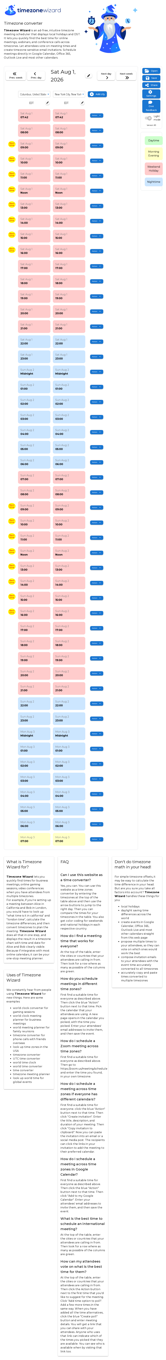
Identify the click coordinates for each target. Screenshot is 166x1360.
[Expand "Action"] (96, 115)
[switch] (151, 118)
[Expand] (48, 94)
